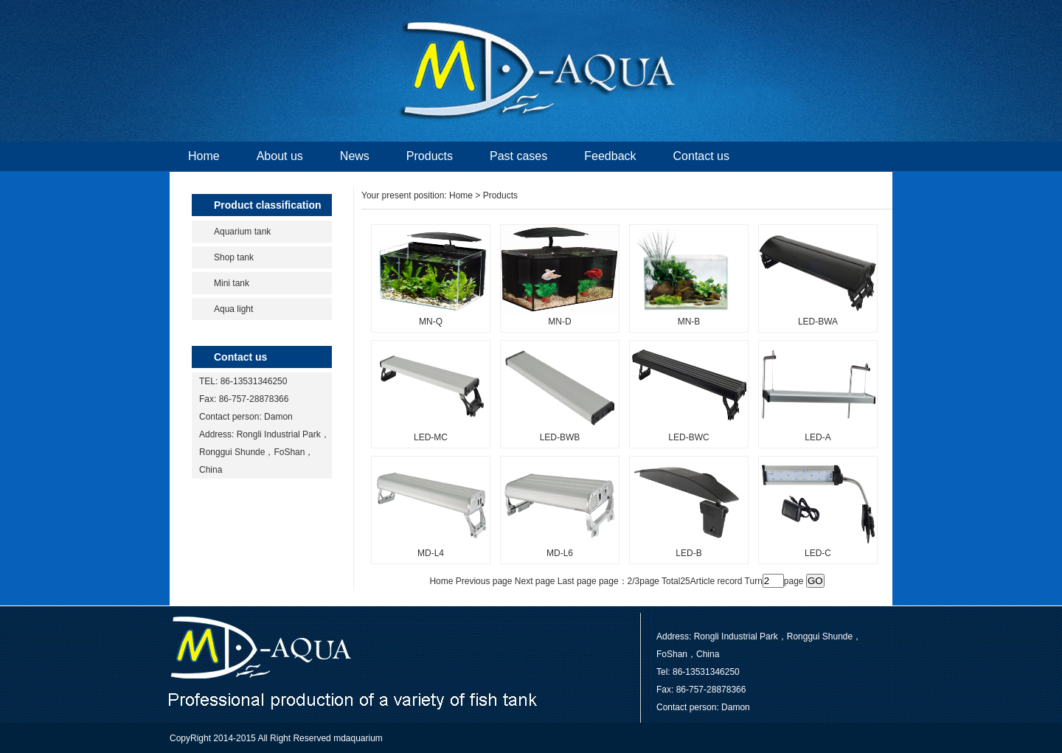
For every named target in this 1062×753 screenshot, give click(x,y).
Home (204, 156)
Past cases (518, 156)
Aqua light (233, 309)
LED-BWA (818, 321)
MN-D (559, 321)
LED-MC (431, 437)
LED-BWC (688, 437)
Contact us (701, 156)
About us (280, 156)
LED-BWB (560, 437)
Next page (535, 581)
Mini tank (231, 283)
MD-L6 (559, 553)
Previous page (484, 581)
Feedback (610, 156)
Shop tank (234, 257)
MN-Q (430, 321)
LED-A (817, 437)
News (354, 156)
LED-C (818, 553)
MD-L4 (430, 553)
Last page (577, 581)
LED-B (688, 553)
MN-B (689, 321)
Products (429, 156)
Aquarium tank (242, 231)
